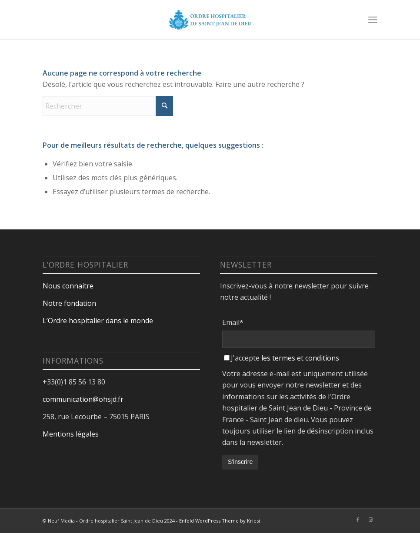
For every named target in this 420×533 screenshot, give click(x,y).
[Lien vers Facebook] (357, 519)
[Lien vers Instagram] (370, 519)
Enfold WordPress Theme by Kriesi (219, 520)
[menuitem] (372, 19)
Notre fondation (70, 303)
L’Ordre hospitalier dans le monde (98, 320)
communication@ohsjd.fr (83, 399)
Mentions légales (71, 434)
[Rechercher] (108, 106)
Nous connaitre (68, 286)
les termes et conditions (300, 358)
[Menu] (372, 19)
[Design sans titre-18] (210, 19)
